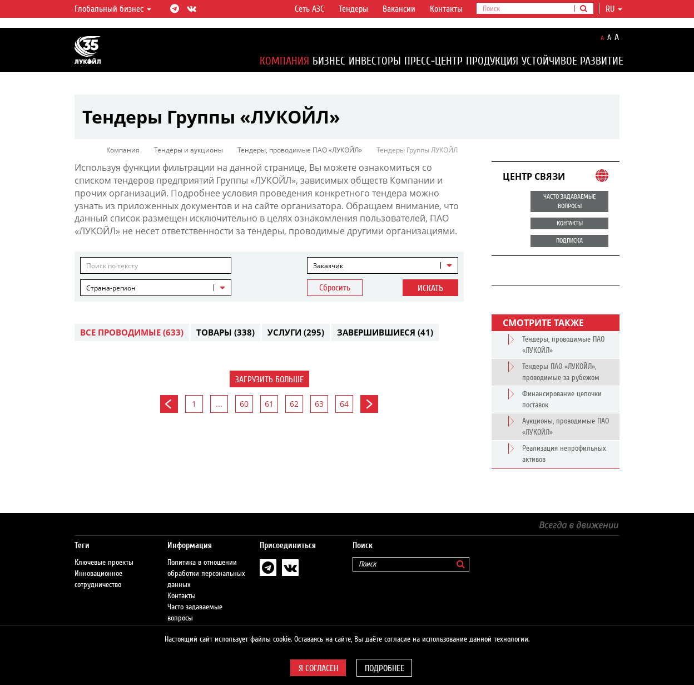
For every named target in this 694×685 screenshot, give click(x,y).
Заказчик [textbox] (328, 265)
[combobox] (382, 265)
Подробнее (384, 668)
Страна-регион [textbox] (111, 288)
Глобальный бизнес (113, 9)
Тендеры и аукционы (188, 150)
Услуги (295, 332)
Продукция (492, 61)
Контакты (446, 9)
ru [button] (614, 9)
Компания (284, 61)
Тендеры (353, 9)
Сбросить (334, 288)
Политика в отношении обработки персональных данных (206, 562)
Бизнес (329, 61)
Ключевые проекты (104, 551)
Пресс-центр (433, 61)
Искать (430, 288)
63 (319, 403)
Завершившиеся (385, 332)
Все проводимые (132, 332)
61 (269, 403)
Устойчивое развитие (572, 61)
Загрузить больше (269, 379)
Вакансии (399, 9)
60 (244, 403)
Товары (225, 332)
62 (294, 403)
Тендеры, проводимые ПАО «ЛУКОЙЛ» (299, 150)
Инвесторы (375, 61)
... (219, 403)
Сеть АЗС (309, 9)
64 (344, 403)
